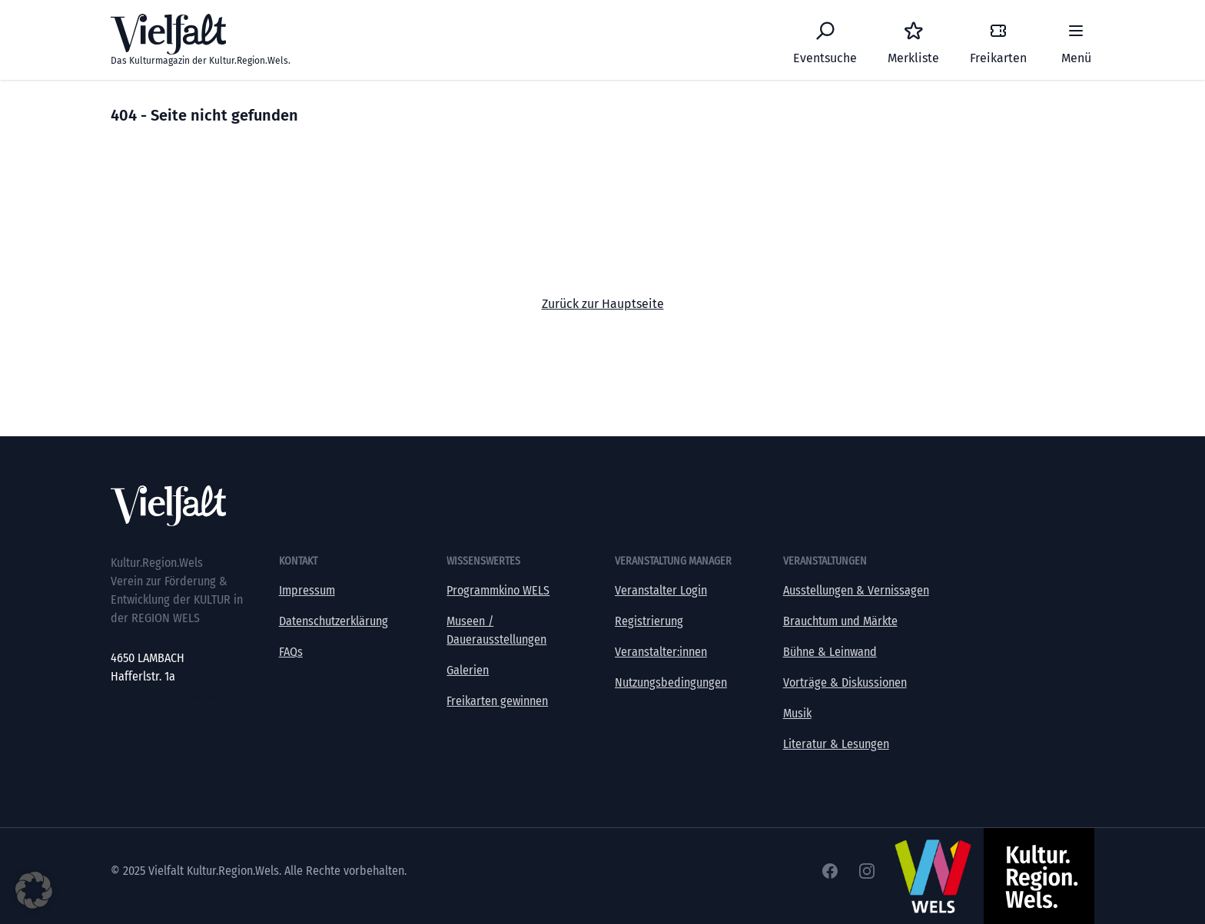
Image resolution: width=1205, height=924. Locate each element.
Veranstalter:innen (661, 651)
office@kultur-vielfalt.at (170, 694)
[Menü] (1075, 40)
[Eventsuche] (825, 40)
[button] (34, 890)
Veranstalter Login (661, 590)
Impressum (307, 590)
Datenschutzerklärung (333, 621)
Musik (797, 713)
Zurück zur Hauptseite (603, 303)
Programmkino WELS (497, 590)
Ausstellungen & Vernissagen (856, 590)
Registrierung (649, 621)
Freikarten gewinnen (497, 701)
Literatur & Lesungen (836, 744)
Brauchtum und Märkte (840, 621)
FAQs (291, 651)
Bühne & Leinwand (830, 651)
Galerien (467, 670)
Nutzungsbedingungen (671, 682)
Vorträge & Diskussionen (845, 682)
